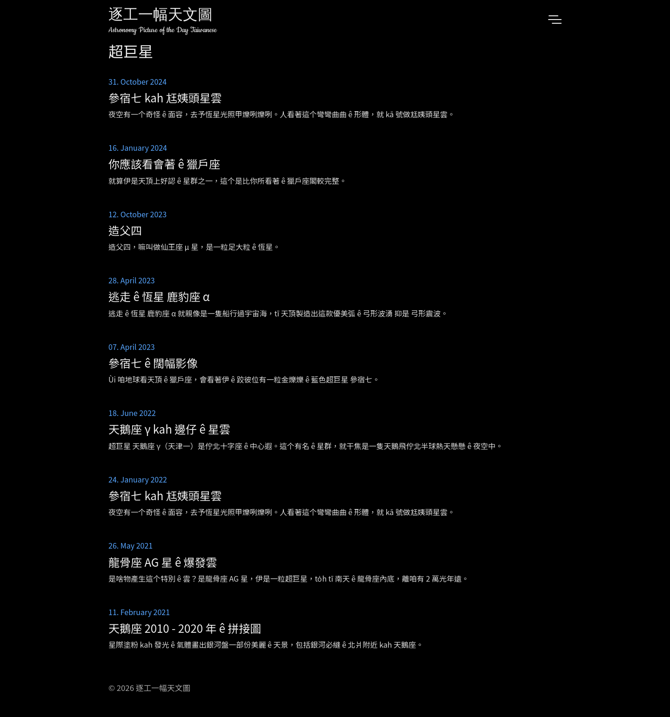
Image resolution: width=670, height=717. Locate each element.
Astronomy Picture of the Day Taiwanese (162, 30)
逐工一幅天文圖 (160, 16)
